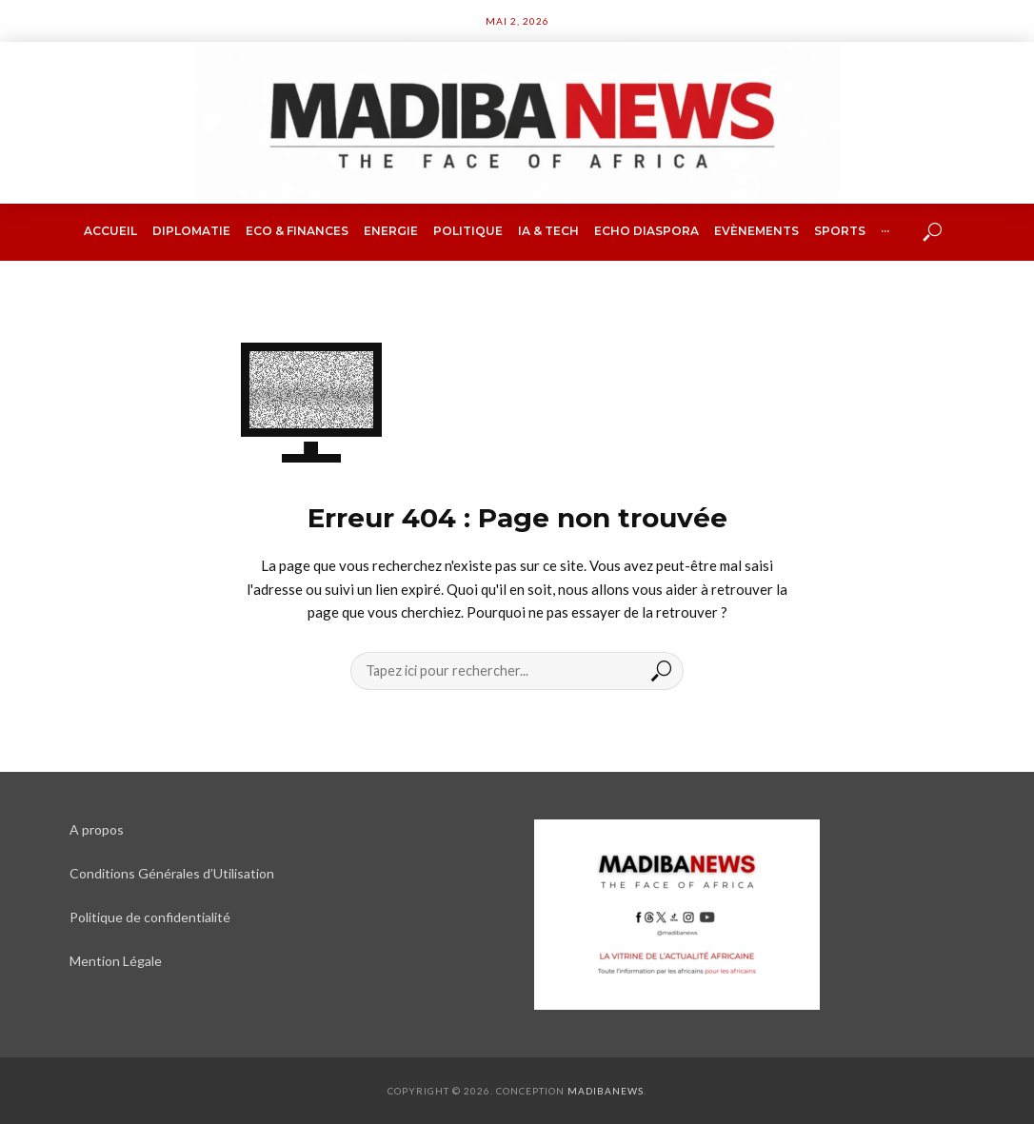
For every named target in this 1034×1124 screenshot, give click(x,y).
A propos (97, 829)
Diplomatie (191, 231)
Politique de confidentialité (150, 917)
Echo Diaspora (646, 231)
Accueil (110, 231)
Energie (391, 231)
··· (885, 231)
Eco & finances (297, 231)
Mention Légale (116, 961)
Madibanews (605, 1090)
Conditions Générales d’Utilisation (172, 873)
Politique (468, 231)
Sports (839, 231)
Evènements (756, 231)
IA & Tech (548, 231)
